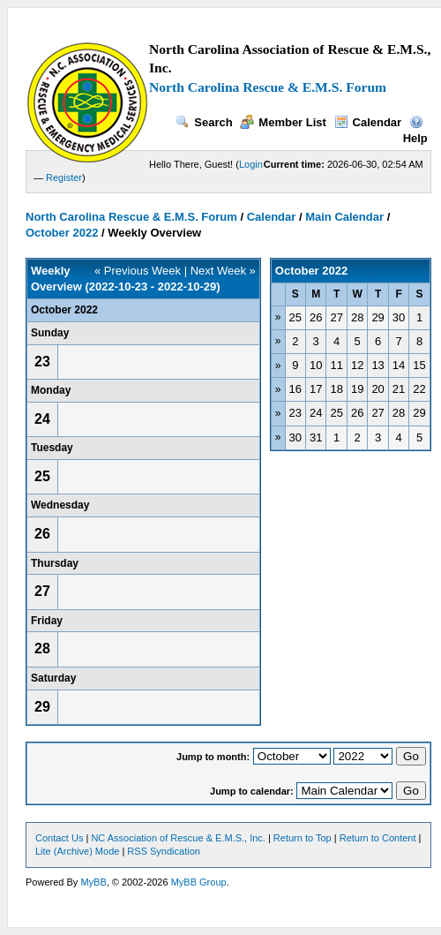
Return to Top (302, 838)
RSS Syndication (163, 851)
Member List (283, 122)
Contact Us (59, 838)
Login (251, 164)
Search (204, 122)
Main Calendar (344, 216)
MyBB (93, 882)
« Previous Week (137, 270)
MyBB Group (199, 882)
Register (64, 177)
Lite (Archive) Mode (77, 851)
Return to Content (378, 838)
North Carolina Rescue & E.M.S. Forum (267, 86)
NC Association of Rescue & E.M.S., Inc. (178, 838)
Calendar (368, 122)
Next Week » (223, 270)
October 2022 (62, 232)
